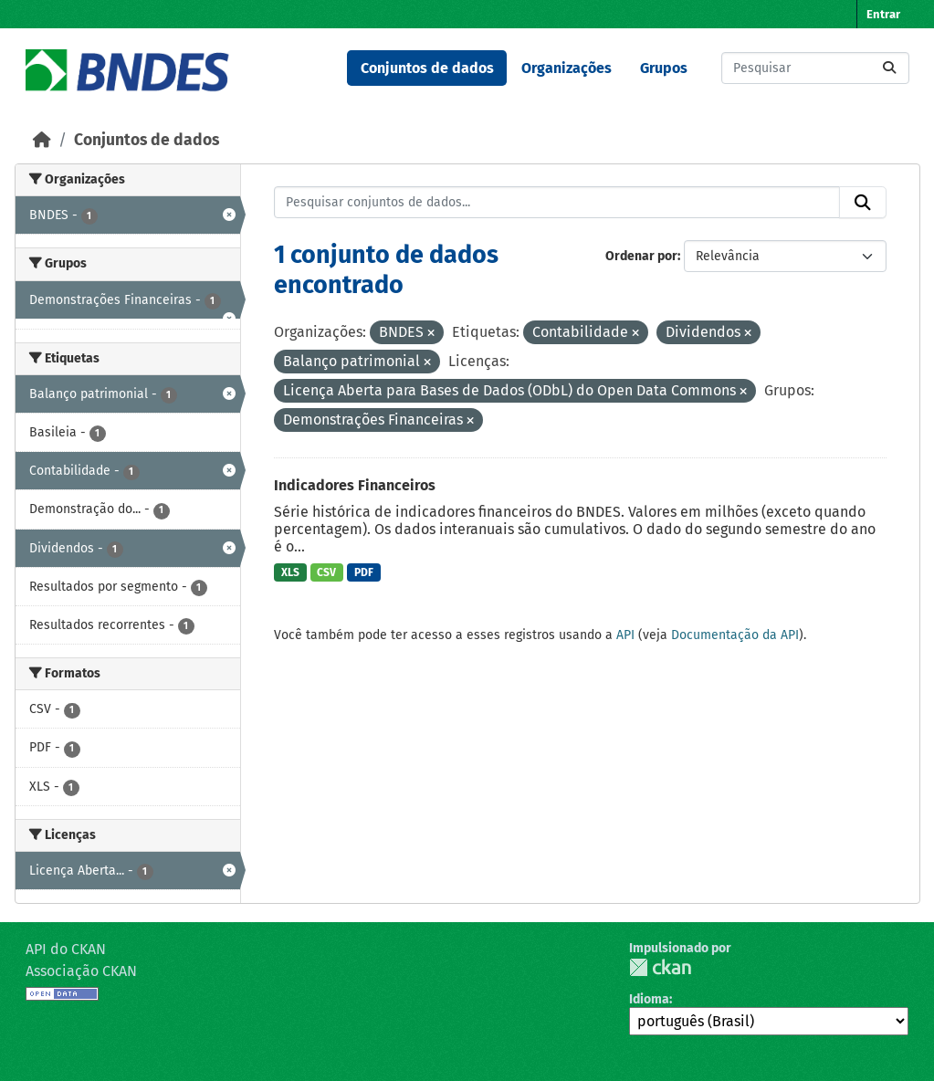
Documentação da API (735, 635)
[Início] (42, 140)
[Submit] (889, 68)
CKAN (660, 967)
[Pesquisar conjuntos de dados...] (815, 68)
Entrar (883, 14)
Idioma (649, 999)
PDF (363, 572)
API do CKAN (66, 949)
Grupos (663, 68)
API (625, 635)
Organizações (566, 68)
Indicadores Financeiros (355, 485)
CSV (326, 572)
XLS (290, 572)
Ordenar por (641, 256)
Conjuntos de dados (427, 68)
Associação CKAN (81, 971)
